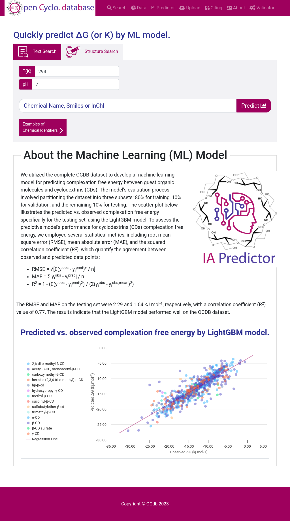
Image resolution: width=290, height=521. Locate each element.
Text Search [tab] (37, 52)
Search (117, 7)
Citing (213, 7)
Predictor (163, 7)
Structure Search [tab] (92, 52)
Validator (262, 7)
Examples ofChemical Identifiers (43, 128)
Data (138, 7)
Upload (189, 7)
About (236, 7)
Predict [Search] (253, 105)
